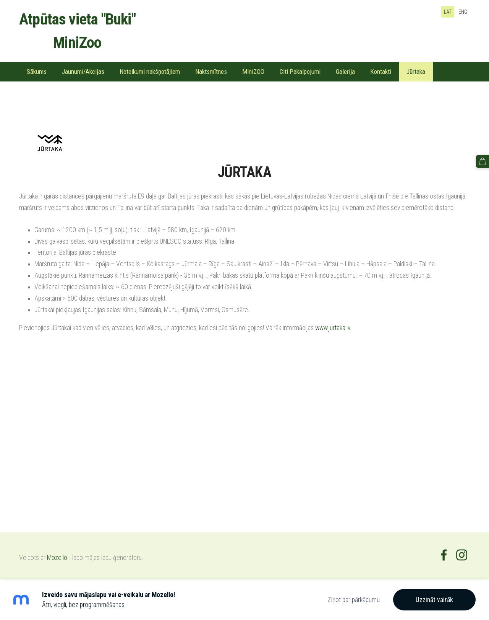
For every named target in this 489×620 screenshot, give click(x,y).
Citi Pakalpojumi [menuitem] (300, 71)
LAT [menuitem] (448, 12)
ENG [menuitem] (462, 12)
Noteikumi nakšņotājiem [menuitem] (150, 71)
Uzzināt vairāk (434, 600)
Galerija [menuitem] (345, 71)
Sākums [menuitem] (37, 71)
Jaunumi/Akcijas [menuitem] (83, 71)
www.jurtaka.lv (332, 328)
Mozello (57, 557)
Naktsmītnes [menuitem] (211, 71)
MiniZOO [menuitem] (253, 71)
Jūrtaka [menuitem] (415, 71)
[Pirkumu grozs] (482, 161)
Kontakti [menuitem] (380, 71)
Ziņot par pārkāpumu (353, 600)
